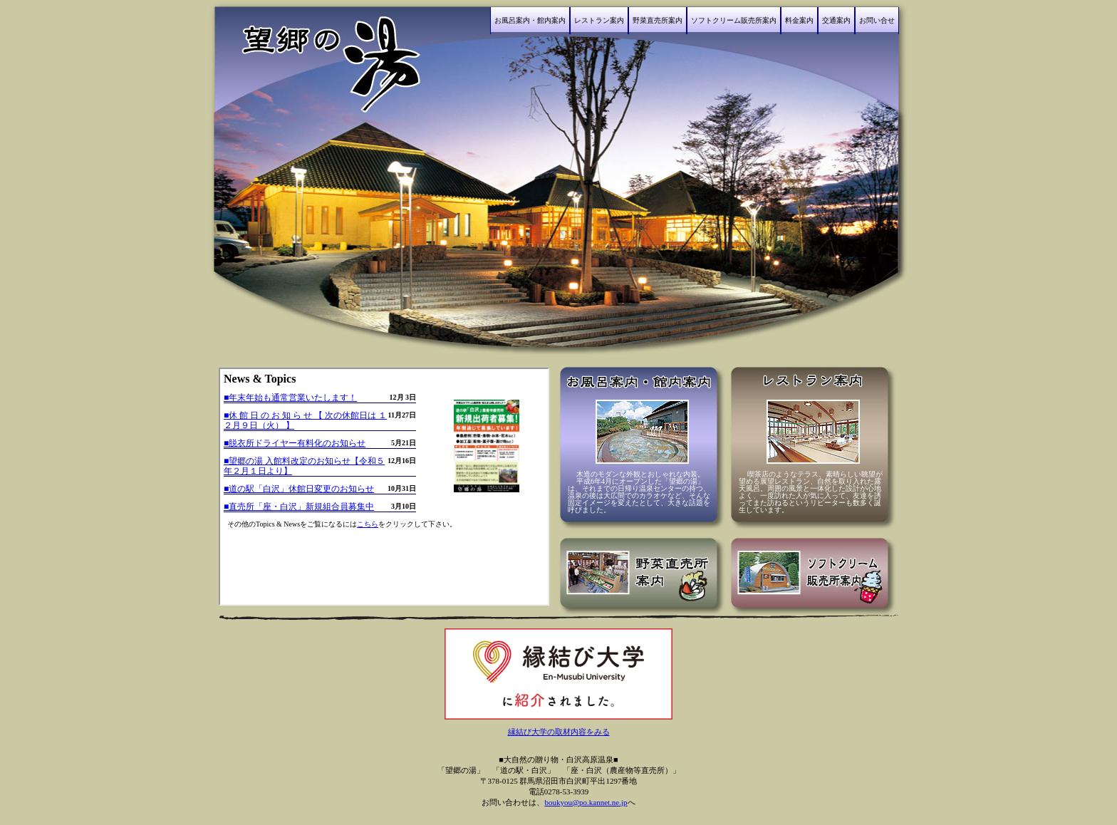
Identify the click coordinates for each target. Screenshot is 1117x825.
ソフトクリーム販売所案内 (733, 20)
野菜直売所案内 (657, 20)
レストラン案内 (599, 20)
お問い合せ (877, 20)
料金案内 (799, 20)
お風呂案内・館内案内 (530, 20)
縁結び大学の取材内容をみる (559, 731)
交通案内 (836, 20)
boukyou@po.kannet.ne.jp (585, 802)
